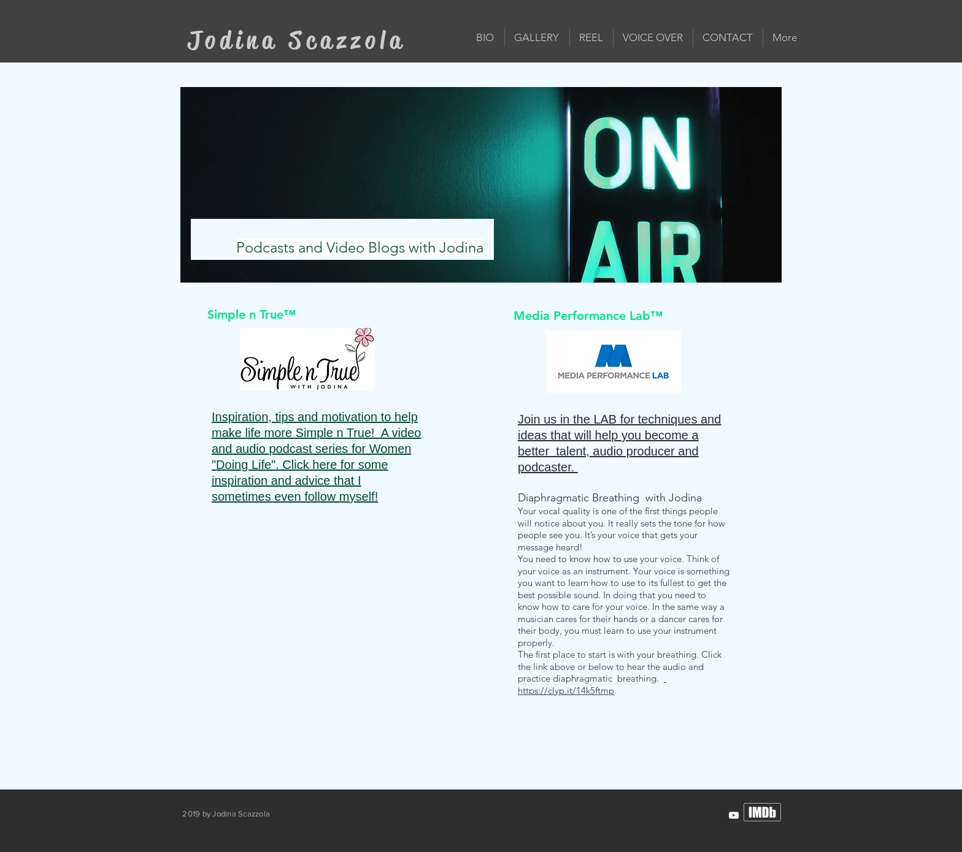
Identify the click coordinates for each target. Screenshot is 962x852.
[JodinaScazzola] (734, 815)
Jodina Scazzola (297, 40)
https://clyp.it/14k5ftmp (592, 684)
